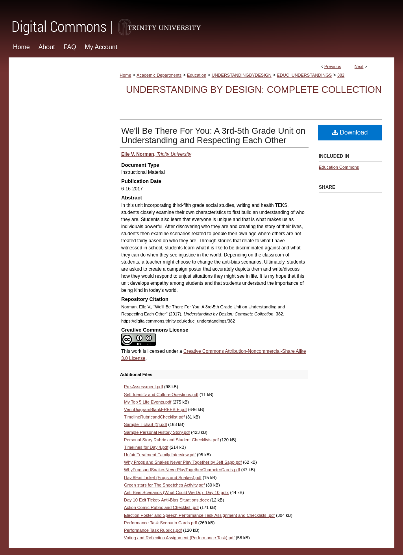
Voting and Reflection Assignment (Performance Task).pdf (179, 537)
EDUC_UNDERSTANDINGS (304, 75)
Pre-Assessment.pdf (143, 386)
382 (340, 75)
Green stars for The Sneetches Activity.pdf (164, 485)
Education (196, 75)
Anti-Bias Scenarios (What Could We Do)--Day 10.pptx (176, 492)
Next (359, 66)
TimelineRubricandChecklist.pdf (154, 417)
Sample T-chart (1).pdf (145, 424)
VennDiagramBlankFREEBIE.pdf (155, 409)
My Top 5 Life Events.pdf (147, 402)
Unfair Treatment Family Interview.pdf (160, 454)
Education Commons (339, 167)
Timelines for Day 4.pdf (146, 447)
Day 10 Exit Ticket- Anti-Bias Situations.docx (166, 500)
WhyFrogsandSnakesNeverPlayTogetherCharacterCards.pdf (182, 469)
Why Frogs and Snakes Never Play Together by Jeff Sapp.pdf (183, 462)
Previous (332, 66)
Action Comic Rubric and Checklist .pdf (161, 507)
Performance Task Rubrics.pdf (153, 530)
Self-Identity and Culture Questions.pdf (161, 394)
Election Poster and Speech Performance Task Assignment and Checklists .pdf (199, 515)
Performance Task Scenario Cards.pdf (160, 522)
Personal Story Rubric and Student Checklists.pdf (171, 439)
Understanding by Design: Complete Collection (254, 89)
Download (350, 132)
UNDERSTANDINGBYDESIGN (242, 75)
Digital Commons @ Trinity (201, 18)
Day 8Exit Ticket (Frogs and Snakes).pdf (163, 477)
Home (125, 75)
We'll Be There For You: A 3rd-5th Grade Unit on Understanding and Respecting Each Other (213, 135)
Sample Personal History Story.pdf (157, 432)
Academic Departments (159, 75)
